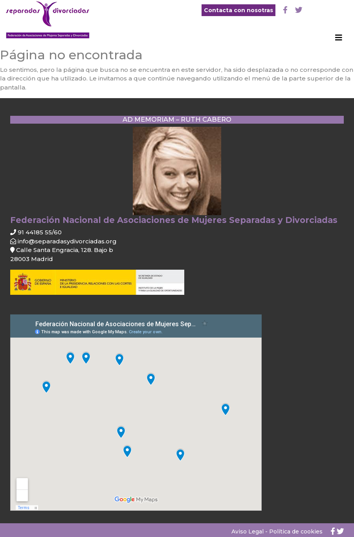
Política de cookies (296, 531)
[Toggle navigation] (339, 39)
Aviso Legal (247, 531)
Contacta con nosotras (238, 10)
